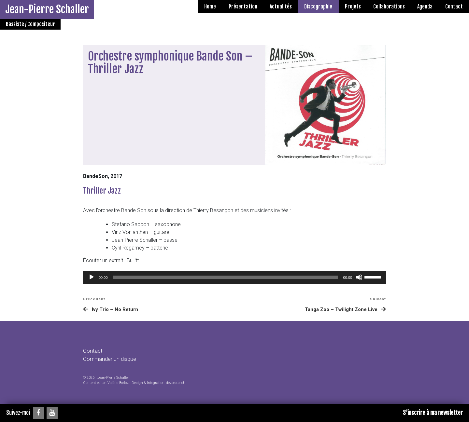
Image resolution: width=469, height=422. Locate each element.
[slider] (225, 277)
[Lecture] (91, 277)
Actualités (281, 6)
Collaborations (389, 6)
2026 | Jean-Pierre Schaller (108, 377)
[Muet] (359, 277)
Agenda (425, 6)
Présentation (243, 6)
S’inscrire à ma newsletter (433, 412)
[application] (234, 277)
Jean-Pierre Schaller (47, 9)
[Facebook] (38, 413)
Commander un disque (109, 359)
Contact (454, 6)
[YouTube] (52, 413)
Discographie (318, 6)
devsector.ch (175, 383)
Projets (353, 6)
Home (210, 6)
